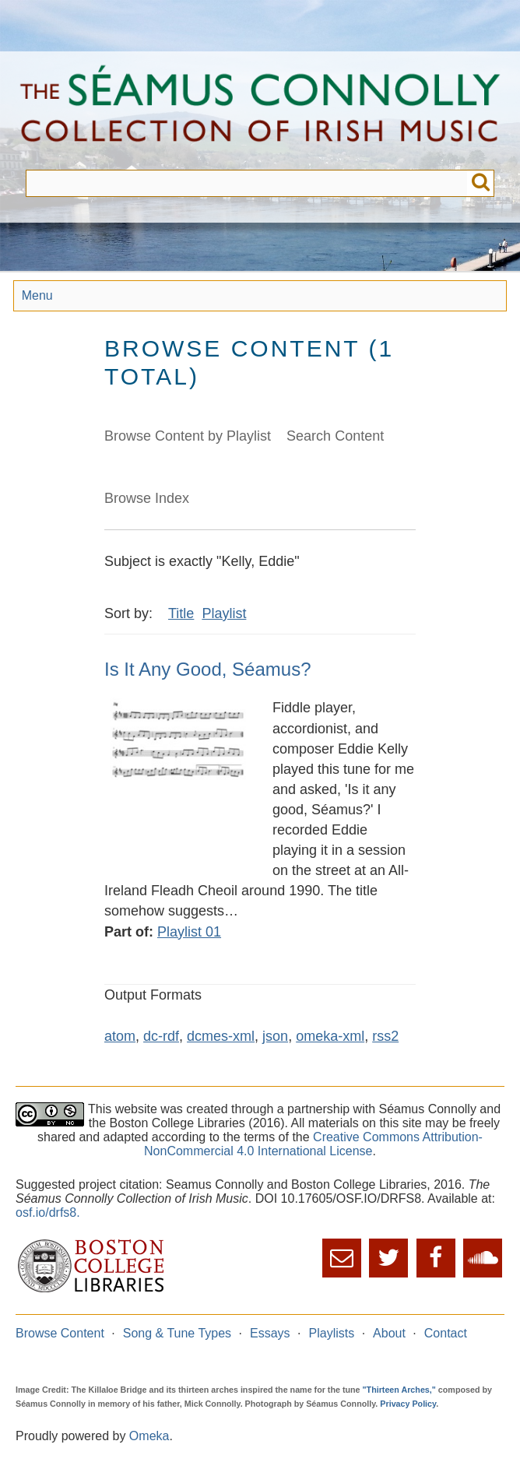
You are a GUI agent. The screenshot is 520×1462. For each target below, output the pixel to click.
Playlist (224, 613)
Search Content (335, 436)
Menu (37, 295)
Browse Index (146, 498)
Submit (480, 183)
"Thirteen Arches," (399, 1389)
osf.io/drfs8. (48, 1212)
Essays (270, 1333)
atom (119, 1036)
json (275, 1036)
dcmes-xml (221, 1036)
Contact (445, 1333)
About (389, 1333)
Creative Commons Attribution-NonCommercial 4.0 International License (313, 1144)
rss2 (385, 1036)
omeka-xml (330, 1036)
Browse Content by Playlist (187, 436)
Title (181, 613)
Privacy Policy (408, 1403)
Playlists (332, 1333)
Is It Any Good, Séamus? (207, 669)
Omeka (149, 1436)
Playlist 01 (189, 932)
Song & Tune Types (177, 1333)
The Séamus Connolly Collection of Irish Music (260, 110)
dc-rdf (161, 1036)
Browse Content (60, 1333)
